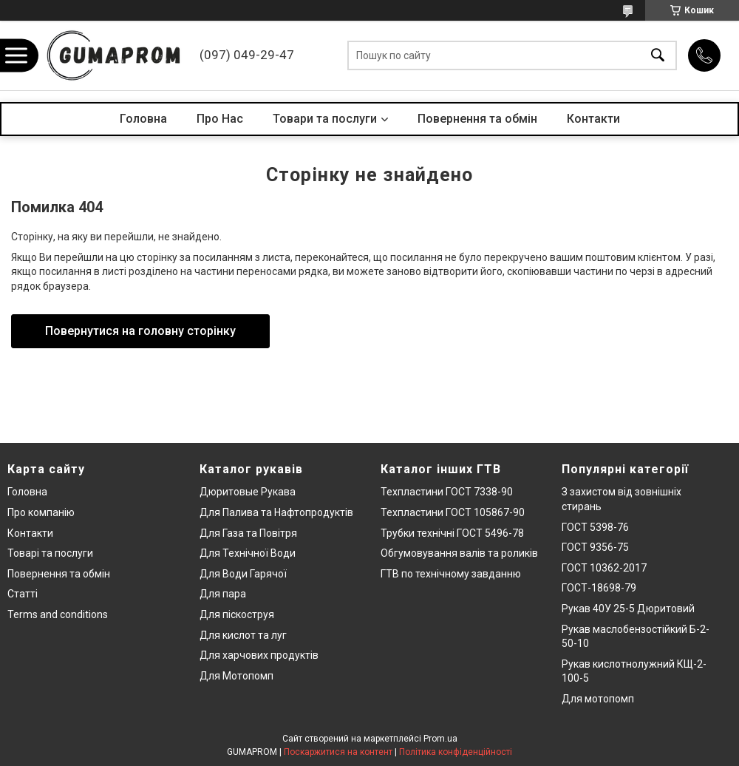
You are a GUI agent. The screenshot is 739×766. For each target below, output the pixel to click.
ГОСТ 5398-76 (595, 527)
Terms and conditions (57, 614)
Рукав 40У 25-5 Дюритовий (628, 608)
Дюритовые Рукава (248, 492)
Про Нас (220, 119)
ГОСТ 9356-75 (595, 547)
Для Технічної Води (248, 553)
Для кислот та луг (243, 635)
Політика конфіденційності (455, 752)
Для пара (223, 594)
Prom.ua (440, 738)
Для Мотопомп (236, 676)
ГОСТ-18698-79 (599, 588)
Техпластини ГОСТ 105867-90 (453, 512)
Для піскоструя (237, 614)
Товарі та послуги (50, 553)
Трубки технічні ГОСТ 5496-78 (452, 533)
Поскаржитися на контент (338, 752)
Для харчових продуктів (259, 655)
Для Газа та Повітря (248, 533)
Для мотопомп (598, 699)
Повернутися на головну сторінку (140, 331)
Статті (22, 594)
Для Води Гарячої (243, 574)
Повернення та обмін (477, 119)
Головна (143, 119)
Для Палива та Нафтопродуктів (276, 512)
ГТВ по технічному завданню (451, 574)
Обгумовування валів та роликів (459, 553)
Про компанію (41, 512)
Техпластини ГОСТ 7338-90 (447, 492)
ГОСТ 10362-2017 (604, 568)
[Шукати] (657, 56)
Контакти (593, 119)
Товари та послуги (325, 119)
